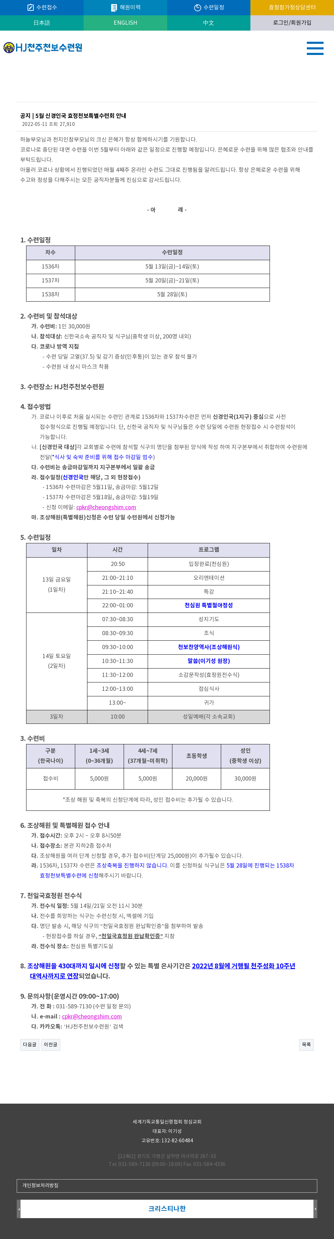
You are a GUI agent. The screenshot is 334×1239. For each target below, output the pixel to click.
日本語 (41, 23)
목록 (306, 1045)
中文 (208, 23)
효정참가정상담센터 (292, 8)
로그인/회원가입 (292, 23)
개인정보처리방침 (40, 1186)
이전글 (50, 1045)
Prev (19, 1209)
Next (315, 1209)
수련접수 (41, 7)
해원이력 (125, 7)
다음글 (30, 1045)
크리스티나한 (167, 1209)
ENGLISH (125, 23)
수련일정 (208, 7)
